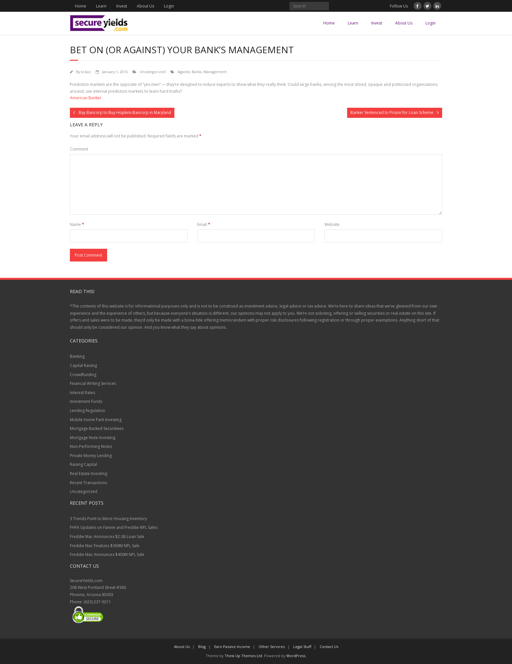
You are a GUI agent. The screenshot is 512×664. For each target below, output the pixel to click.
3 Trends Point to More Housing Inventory (108, 518)
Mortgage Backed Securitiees (96, 428)
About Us (145, 6)
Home (80, 6)
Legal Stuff (302, 646)
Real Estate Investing (88, 473)
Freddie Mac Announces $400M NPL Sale (107, 554)
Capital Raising (83, 365)
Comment (79, 149)
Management (215, 71)
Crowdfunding (83, 374)
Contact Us (329, 646)
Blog (202, 646)
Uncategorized (153, 71)
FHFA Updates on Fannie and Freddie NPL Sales (113, 527)
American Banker (86, 98)
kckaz (86, 71)
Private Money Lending (91, 455)
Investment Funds (86, 401)
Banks (196, 71)
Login (169, 6)
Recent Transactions (88, 482)
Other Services (272, 646)
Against (184, 71)
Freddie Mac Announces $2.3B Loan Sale (107, 536)
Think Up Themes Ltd (243, 655)
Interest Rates (82, 392)
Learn (101, 6)
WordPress (295, 655)
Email (203, 224)
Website (332, 224)
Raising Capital (83, 464)
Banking (77, 356)
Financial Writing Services (93, 383)
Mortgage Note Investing (92, 437)
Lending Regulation (87, 410)
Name (77, 224)
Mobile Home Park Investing (95, 419)
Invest (121, 6)
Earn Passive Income (232, 646)
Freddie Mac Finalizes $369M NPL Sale (104, 545)
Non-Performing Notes (91, 446)
